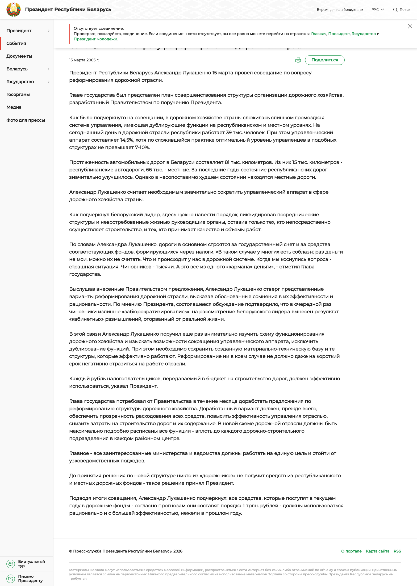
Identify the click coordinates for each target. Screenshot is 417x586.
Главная (318, 33)
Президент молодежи (95, 39)
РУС (375, 9)
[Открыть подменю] (48, 30)
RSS (397, 551)
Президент (339, 33)
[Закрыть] (410, 26)
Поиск (405, 9)
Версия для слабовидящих (340, 9)
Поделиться (324, 59)
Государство (364, 33)
